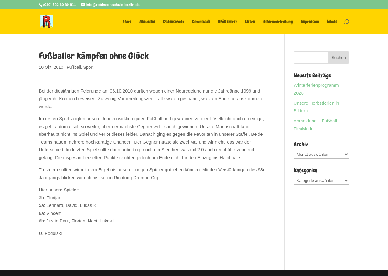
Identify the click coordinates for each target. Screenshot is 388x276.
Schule (332, 21)
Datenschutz (173, 21)
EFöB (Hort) (227, 21)
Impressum (310, 21)
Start (127, 21)
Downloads (201, 21)
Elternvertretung (278, 21)
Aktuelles (147, 21)
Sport (88, 67)
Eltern (250, 21)
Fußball (74, 67)
